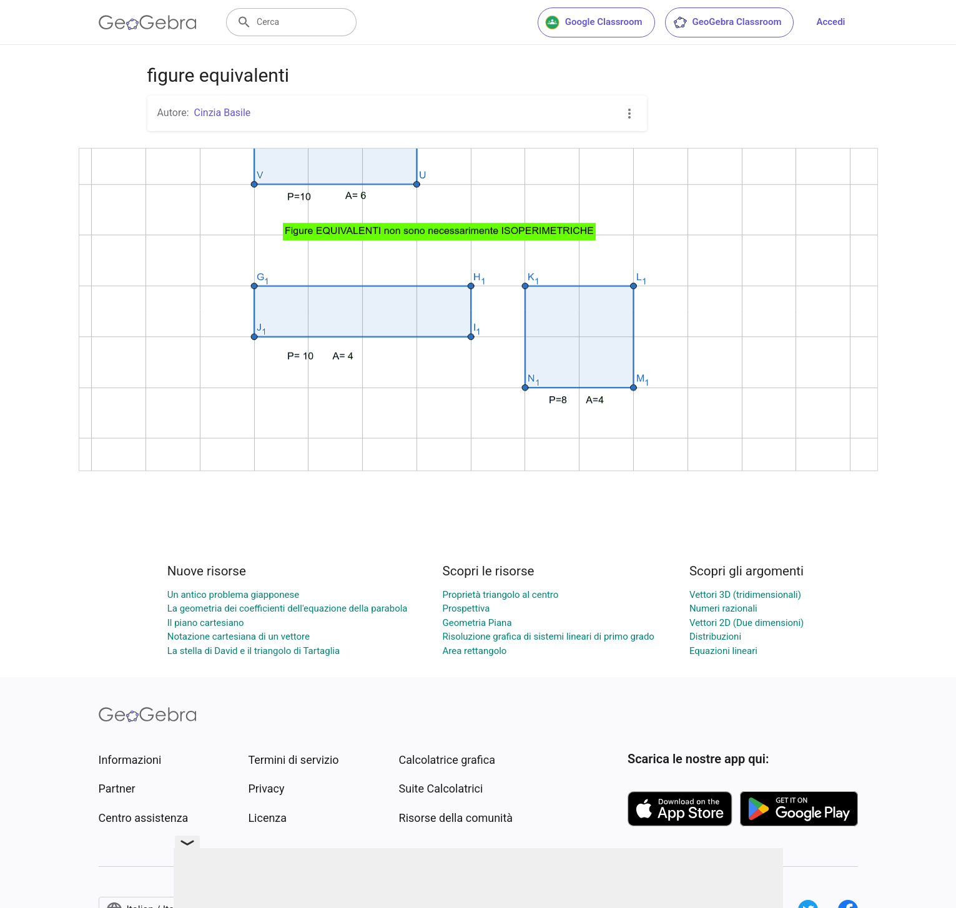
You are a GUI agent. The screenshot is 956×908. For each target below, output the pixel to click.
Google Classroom (594, 22)
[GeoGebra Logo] (148, 22)
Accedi (830, 21)
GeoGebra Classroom (727, 22)
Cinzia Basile (222, 113)
